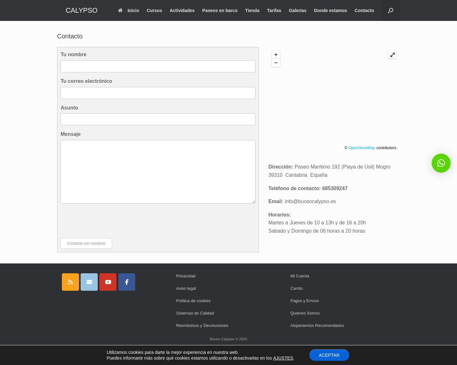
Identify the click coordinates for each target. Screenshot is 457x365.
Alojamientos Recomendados (317, 325)
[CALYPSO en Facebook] (127, 282)
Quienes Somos (305, 313)
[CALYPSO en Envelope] (89, 282)
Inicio (128, 10)
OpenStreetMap (361, 148)
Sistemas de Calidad (195, 313)
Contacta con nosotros (86, 243)
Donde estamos (330, 10)
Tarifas (274, 10)
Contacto (364, 10)
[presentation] (109, 220)
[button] (390, 10)
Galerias (297, 10)
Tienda (252, 10)
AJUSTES (283, 358)
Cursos (154, 10)
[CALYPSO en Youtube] (107, 282)
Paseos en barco (219, 10)
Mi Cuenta (299, 276)
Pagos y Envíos (304, 300)
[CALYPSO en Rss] (70, 282)
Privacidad (185, 276)
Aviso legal (186, 288)
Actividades (182, 10)
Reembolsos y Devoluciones (202, 325)
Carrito (296, 288)
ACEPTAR (329, 355)
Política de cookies (193, 300)
